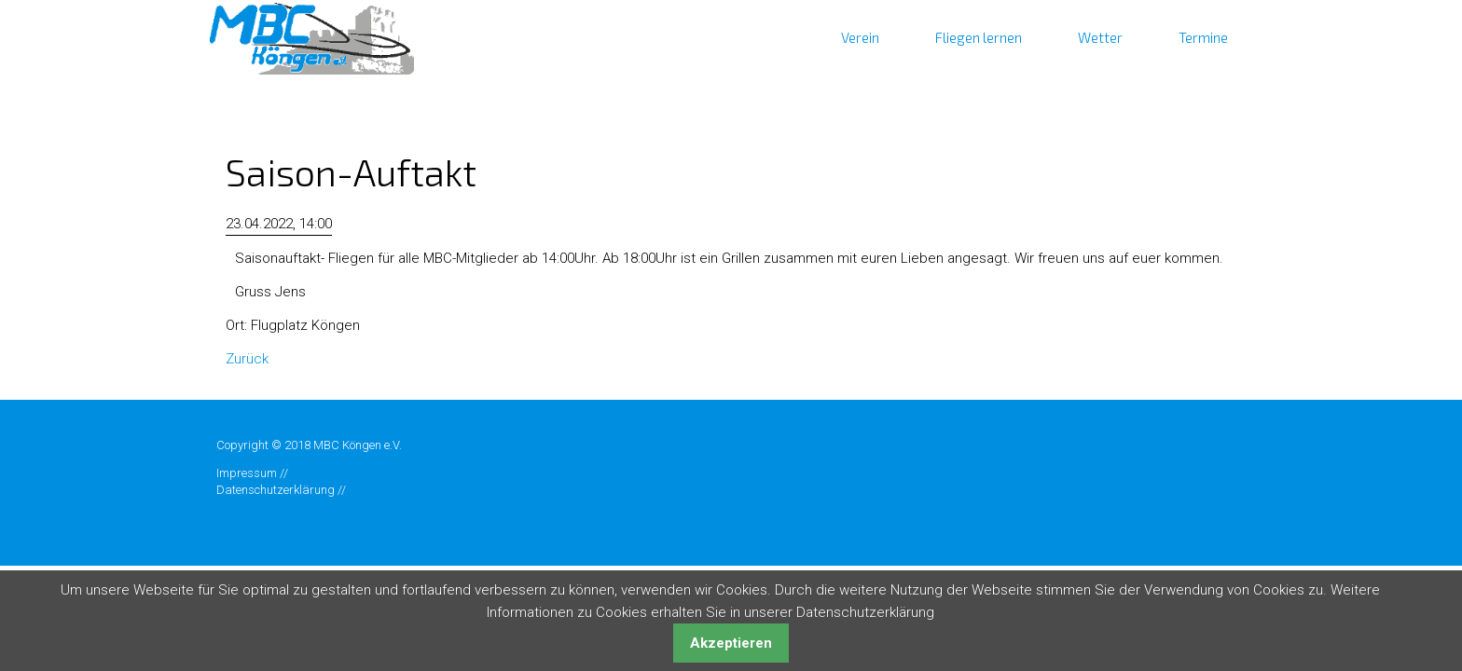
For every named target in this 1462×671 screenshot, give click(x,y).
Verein (860, 37)
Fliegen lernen (978, 37)
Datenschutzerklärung (275, 490)
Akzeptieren (731, 643)
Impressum (246, 473)
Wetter (1100, 37)
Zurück (247, 358)
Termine (1203, 37)
